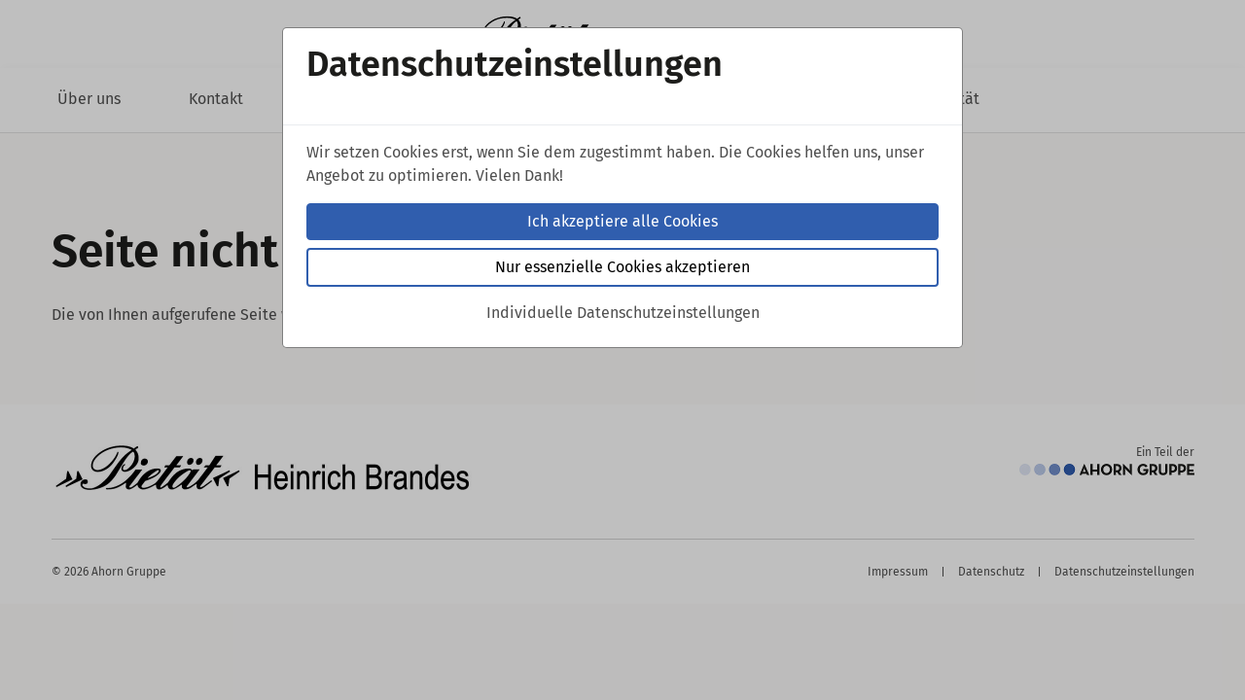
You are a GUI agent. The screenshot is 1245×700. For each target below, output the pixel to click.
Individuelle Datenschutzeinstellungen (623, 312)
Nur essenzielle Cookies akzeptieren (622, 267)
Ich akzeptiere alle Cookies (622, 221)
